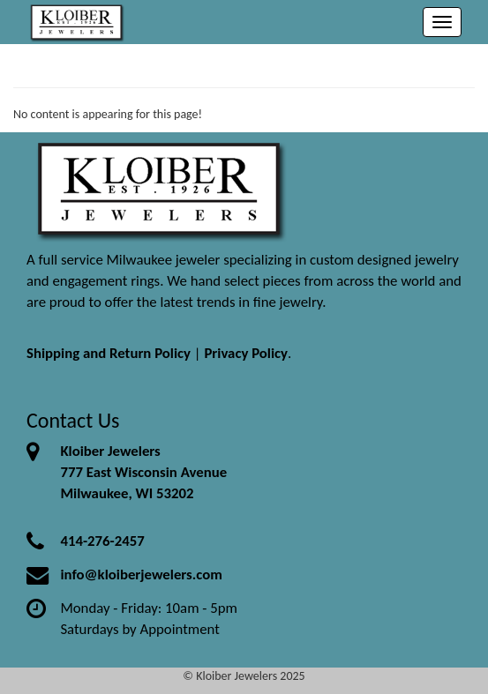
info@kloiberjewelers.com (141, 574)
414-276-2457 (102, 541)
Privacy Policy (246, 353)
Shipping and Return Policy (108, 353)
